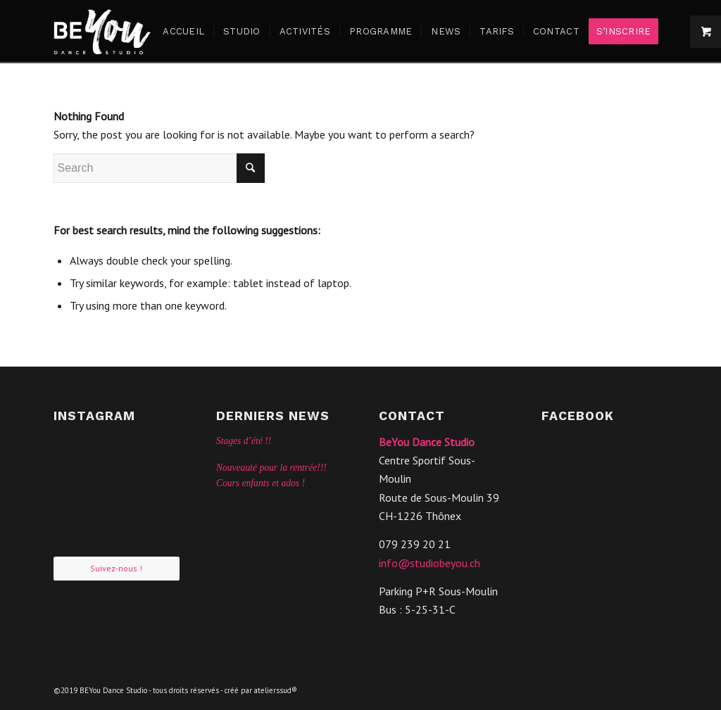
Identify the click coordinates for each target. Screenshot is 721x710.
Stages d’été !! (244, 441)
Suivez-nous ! (116, 568)
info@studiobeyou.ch (429, 563)
